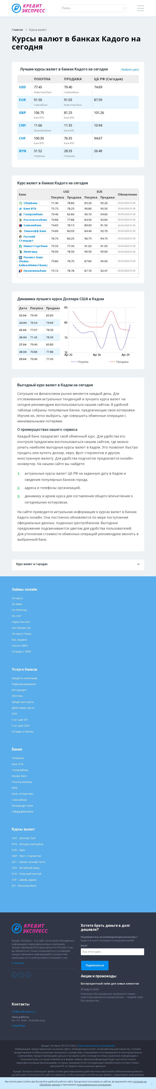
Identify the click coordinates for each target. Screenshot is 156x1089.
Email (84, 945)
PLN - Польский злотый (26, 874)
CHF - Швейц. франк (24, 880)
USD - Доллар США (24, 838)
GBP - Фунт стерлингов (26, 856)
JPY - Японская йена (24, 886)
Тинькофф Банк (32, 231)
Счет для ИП (20, 719)
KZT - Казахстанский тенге (28, 862)
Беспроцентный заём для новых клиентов (110, 983)
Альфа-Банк (19, 776)
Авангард (28, 251)
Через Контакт (21, 622)
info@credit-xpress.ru (24, 1011)
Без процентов (21, 628)
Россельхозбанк (33, 220)
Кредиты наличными (24, 678)
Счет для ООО (21, 726)
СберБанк (28, 203)
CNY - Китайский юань (26, 868)
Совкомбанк (30, 225)
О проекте (18, 963)
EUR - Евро (18, 850)
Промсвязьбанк (32, 271)
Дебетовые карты (23, 708)
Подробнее (18, 1025)
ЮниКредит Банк (22, 806)
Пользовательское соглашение (96, 1045)
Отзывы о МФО (21, 651)
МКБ (14, 788)
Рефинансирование (24, 684)
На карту (17, 598)
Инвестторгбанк (33, 246)
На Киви (17, 604)
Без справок (19, 639)
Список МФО (20, 646)
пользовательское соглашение (94, 1084)
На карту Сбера (21, 634)
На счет (17, 616)
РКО (14, 714)
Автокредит (19, 690)
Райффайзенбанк (22, 811)
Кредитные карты (23, 702)
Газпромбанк (31, 214)
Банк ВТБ (27, 208)
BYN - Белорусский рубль (27, 844)
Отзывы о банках (22, 731)
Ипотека (17, 696)
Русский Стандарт (27, 238)
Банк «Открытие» (22, 794)
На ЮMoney (19, 610)
